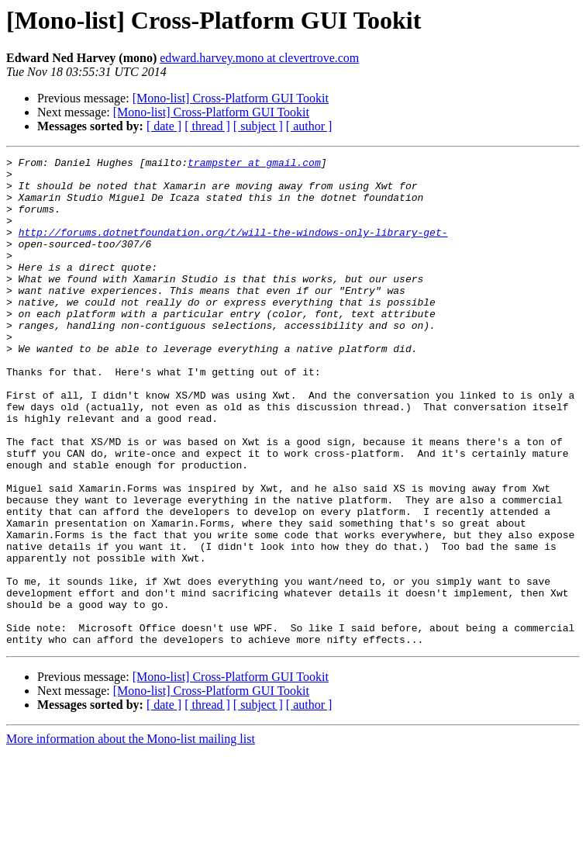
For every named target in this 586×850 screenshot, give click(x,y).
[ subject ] (258, 126)
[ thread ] (207, 126)
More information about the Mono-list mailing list (130, 836)
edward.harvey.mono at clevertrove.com (259, 57)
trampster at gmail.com (254, 164)
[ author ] (309, 126)
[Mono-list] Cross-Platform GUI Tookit (231, 98)
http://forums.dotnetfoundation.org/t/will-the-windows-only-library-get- (233, 248)
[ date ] (163, 126)
